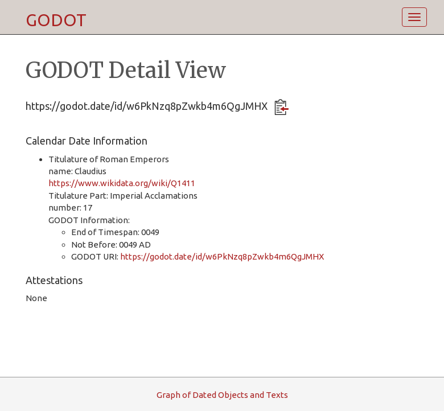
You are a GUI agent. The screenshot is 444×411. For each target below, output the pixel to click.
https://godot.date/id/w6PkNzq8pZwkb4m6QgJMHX (222, 256)
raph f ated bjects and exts (222, 395)
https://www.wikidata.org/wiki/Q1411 (121, 183)
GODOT (56, 20)
